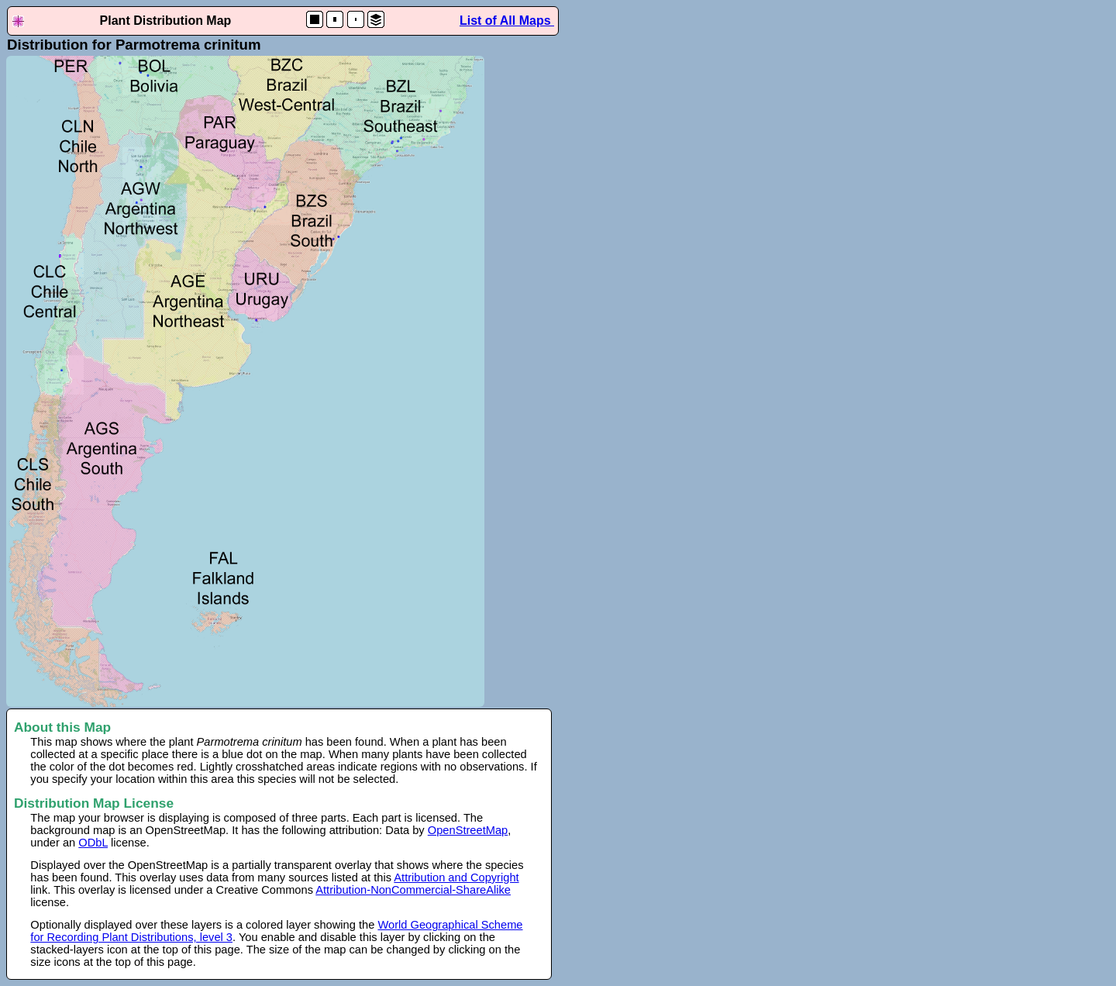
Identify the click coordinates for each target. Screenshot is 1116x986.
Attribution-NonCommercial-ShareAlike (413, 890)
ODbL (93, 842)
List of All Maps (507, 20)
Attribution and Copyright (456, 877)
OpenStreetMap (468, 830)
